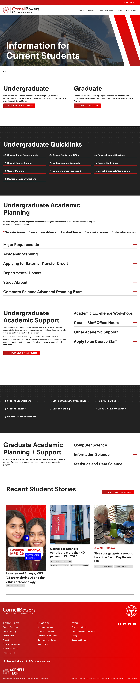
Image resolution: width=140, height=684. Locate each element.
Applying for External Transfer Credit (35, 263)
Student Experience (102, 10)
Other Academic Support (96, 332)
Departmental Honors (22, 273)
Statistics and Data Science (98, 464)
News (120, 10)
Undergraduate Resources (20, 106)
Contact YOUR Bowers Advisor (22, 353)
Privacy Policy (21, 679)
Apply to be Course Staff (95, 342)
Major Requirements (21, 245)
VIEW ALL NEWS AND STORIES (117, 493)
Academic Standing (20, 254)
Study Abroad (15, 282)
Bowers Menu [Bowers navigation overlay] (129, 2)
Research (82, 10)
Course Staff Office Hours (96, 323)
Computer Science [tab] (15, 232)
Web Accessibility (9, 679)
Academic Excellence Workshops (103, 313)
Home (5, 72)
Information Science (92, 455)
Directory (131, 10)
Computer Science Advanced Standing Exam (42, 292)
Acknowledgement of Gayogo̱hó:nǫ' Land (29, 661)
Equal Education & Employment (37, 679)
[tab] (42, 232)
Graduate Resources (88, 106)
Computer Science (90, 445)
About (70, 10)
